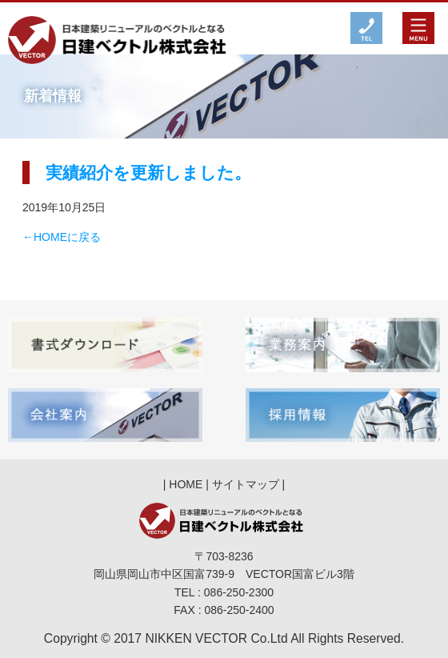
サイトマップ (245, 484)
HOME (185, 484)
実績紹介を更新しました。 (148, 172)
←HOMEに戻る (61, 237)
